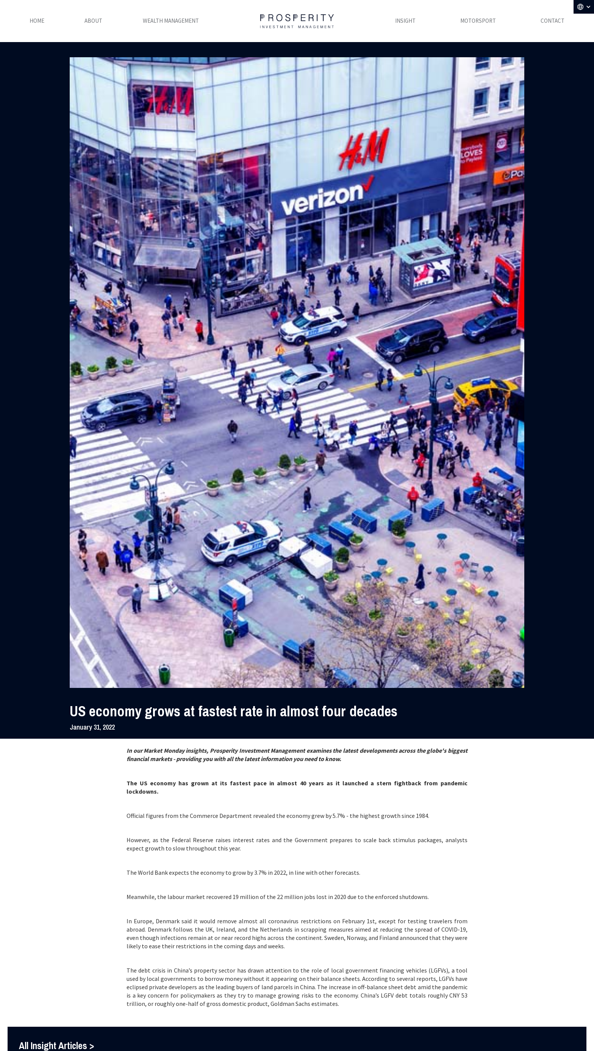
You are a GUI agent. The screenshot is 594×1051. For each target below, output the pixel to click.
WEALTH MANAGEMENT (171, 20)
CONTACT (552, 20)
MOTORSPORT (478, 20)
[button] (584, 7)
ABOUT (93, 20)
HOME (37, 20)
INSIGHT (405, 20)
